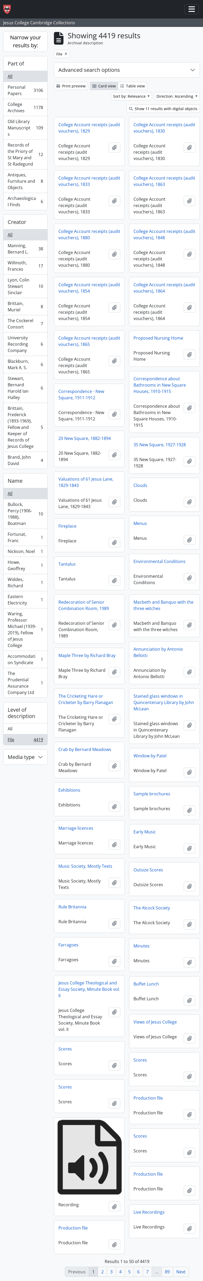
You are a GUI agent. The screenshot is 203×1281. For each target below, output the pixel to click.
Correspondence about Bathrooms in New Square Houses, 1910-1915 (159, 385)
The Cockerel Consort (25, 324)
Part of (16, 63)
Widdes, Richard (25, 582)
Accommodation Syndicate (25, 659)
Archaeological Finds (25, 201)
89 (167, 1272)
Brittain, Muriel (25, 307)
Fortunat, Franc (25, 537)
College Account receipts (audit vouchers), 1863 (164, 181)
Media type (21, 757)
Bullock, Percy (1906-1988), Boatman (25, 513)
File (25, 740)
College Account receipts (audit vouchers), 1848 (164, 234)
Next (181, 1272)
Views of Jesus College (155, 1022)
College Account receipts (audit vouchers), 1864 (164, 288)
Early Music (144, 832)
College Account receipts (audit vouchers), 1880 (89, 234)
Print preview (71, 85)
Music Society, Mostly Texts (85, 866)
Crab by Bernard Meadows (84, 749)
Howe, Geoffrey (25, 565)
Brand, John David (25, 460)
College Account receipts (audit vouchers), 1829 (89, 128)
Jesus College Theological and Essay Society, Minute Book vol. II (89, 989)
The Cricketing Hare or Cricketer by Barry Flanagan (85, 699)
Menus (140, 523)
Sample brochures (151, 794)
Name (15, 480)
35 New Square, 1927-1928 (159, 445)
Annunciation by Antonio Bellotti (158, 652)
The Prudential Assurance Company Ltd (25, 682)
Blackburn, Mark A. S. (25, 364)
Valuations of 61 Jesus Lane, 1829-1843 (85, 482)
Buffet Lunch (146, 984)
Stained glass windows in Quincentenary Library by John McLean (163, 702)
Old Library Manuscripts (25, 128)
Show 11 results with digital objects (163, 108)
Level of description (21, 713)
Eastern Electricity (25, 600)
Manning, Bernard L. (25, 249)
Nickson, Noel (25, 552)
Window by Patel (150, 756)
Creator (17, 222)
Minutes (141, 946)
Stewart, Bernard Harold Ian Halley (25, 388)
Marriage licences (75, 828)
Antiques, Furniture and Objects (25, 181)
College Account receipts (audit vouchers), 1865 (89, 341)
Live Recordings (149, 1212)
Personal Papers (25, 90)
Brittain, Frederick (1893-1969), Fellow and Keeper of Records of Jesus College (25, 427)
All (10, 76)
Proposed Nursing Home (158, 338)
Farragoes (68, 945)
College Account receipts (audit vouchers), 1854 (89, 288)
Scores (65, 1049)
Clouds (140, 485)
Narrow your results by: (25, 41)
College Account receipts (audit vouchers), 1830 (164, 128)
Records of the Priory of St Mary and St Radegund (25, 154)
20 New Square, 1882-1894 (84, 438)
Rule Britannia (72, 907)
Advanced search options (89, 69)
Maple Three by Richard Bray (87, 655)
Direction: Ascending (175, 96)
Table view (132, 85)
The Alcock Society (151, 908)
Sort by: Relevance (130, 96)
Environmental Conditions (159, 561)
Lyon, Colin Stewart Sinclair (25, 286)
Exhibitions (69, 790)
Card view (104, 85)
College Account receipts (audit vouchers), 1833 (89, 181)
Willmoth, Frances (25, 266)
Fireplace (67, 526)
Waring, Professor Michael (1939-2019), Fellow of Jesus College (25, 629)
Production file (148, 1098)
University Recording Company (25, 344)
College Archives (25, 107)
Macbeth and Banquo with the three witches (163, 605)
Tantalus (67, 564)
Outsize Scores (148, 870)
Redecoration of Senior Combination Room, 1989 (83, 605)
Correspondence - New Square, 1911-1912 (81, 394)
